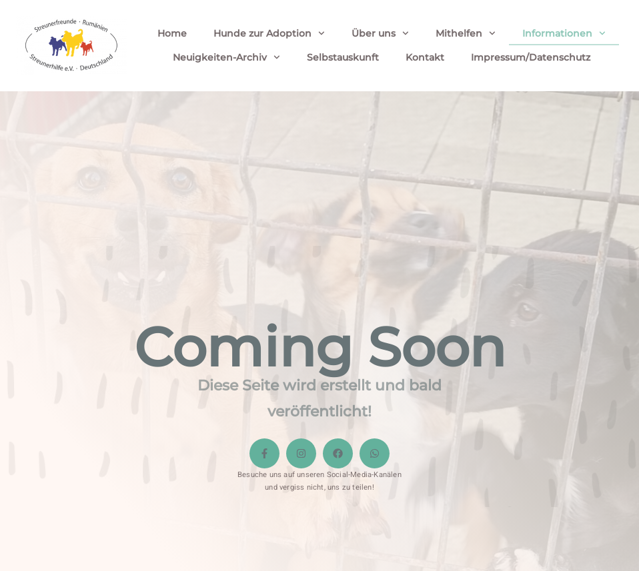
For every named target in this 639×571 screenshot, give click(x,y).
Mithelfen (466, 33)
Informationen (564, 33)
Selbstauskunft (343, 57)
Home (172, 33)
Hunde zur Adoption (269, 33)
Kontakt (425, 57)
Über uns (380, 33)
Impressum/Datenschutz (530, 57)
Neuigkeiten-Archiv (226, 57)
